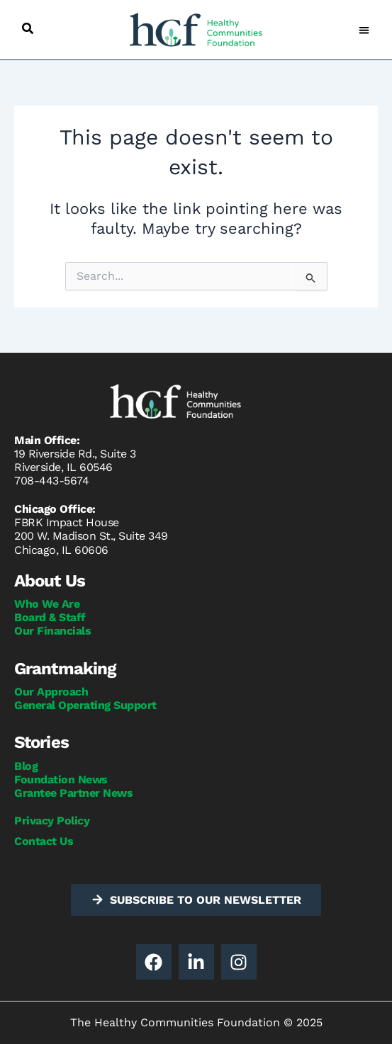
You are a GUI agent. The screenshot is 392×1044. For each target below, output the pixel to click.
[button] (27, 28)
